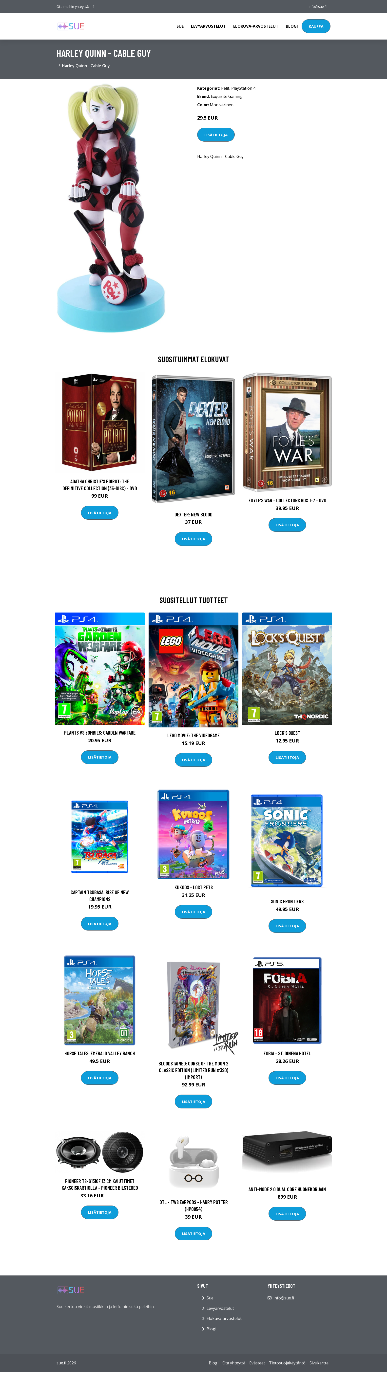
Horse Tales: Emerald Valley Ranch (99, 1053)
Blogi (292, 26)
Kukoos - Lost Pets (193, 887)
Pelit (225, 88)
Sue (180, 26)
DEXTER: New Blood (193, 514)
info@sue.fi (318, 6)
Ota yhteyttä (233, 1363)
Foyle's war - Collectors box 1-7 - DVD (287, 500)
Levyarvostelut (208, 26)
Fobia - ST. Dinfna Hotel (287, 1053)
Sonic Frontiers (287, 901)
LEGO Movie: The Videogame (193, 735)
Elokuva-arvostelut (255, 26)
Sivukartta (319, 1363)
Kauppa (316, 26)
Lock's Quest (287, 733)
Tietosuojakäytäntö (287, 1363)
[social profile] (93, 6)
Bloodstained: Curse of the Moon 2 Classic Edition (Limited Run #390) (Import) (193, 1070)
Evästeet (257, 1363)
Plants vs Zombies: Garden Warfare (99, 732)
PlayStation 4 (243, 88)
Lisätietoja (216, 134)
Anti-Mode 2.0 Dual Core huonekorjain (287, 1189)
